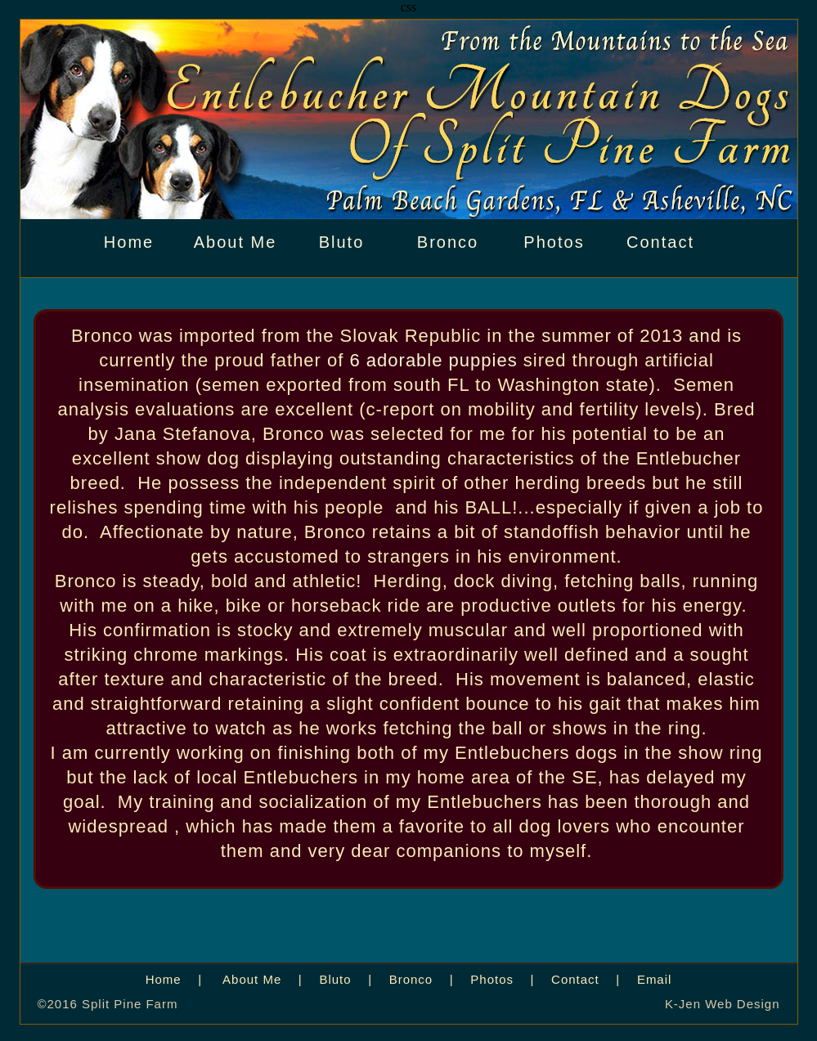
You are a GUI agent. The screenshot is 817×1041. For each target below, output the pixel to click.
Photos (553, 242)
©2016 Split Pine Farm (108, 1004)
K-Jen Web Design (722, 1004)
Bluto (342, 242)
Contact (660, 242)
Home (129, 242)
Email (654, 979)
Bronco (447, 242)
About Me (235, 242)
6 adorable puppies (434, 360)
